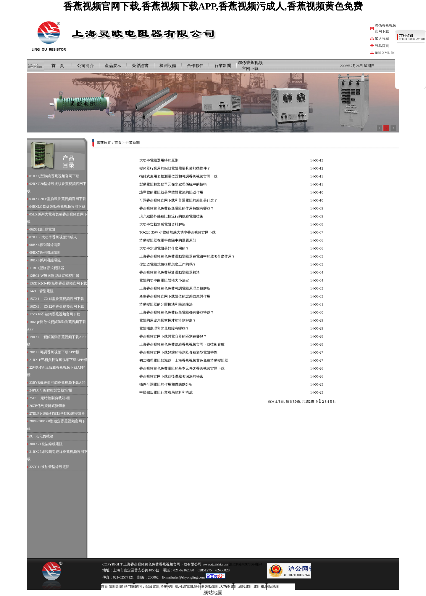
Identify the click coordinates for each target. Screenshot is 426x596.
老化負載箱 (44, 436)
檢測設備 (167, 65)
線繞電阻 (245, 586)
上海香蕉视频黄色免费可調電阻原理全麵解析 (174, 288)
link (393, 53)
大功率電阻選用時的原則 (158, 160)
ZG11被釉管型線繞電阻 (51, 467)
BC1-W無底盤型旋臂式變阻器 (56, 276)
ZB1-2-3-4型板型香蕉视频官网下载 (60, 283)
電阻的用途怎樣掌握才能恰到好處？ (167, 320)
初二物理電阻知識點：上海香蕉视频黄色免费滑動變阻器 (183, 360)
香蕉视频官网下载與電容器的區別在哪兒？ (173, 336)
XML (386, 53)
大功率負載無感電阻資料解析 (162, 224)
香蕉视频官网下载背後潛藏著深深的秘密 (171, 376)
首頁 (118, 142)
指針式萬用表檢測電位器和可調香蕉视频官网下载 (178, 176)
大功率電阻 (229, 586)
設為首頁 (382, 46)
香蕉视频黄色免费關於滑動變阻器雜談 (169, 272)
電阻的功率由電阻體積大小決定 (164, 280)
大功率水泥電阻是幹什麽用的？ (164, 248)
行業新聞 (222, 65)
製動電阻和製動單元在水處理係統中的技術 (173, 184)
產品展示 (113, 65)
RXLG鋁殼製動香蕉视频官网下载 (59, 206)
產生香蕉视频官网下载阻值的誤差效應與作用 (174, 296)
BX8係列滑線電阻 (47, 260)
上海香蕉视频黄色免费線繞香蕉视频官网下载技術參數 (182, 344)
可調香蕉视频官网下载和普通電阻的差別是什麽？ (178, 200)
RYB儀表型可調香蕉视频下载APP (59, 383)
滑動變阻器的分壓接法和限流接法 (166, 304)
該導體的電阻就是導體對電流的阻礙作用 (171, 192)
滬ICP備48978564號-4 (245, 564)
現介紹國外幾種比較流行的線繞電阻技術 (171, 216)
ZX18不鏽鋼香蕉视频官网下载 (56, 314)
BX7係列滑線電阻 (47, 252)
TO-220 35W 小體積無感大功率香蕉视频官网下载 (177, 232)
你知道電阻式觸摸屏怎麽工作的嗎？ (167, 264)
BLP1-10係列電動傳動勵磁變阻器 (59, 413)
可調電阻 (186, 586)
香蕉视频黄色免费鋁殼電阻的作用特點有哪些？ (176, 208)
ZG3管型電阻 (43, 291)
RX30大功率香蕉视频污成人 (55, 237)
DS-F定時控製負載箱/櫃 (51, 398)
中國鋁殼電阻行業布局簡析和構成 (166, 392)
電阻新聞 (116, 586)
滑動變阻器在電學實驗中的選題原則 (167, 240)
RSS (378, 53)
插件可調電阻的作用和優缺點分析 (166, 384)
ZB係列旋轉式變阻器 (49, 406)
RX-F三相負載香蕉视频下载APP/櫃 (60, 360)
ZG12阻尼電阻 (44, 229)
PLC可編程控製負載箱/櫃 (52, 390)
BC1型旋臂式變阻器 (48, 268)
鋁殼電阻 (152, 586)
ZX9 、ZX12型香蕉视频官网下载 (58, 306)
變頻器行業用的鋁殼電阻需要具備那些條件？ (174, 168)
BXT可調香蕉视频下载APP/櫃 (56, 352)
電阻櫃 (259, 586)
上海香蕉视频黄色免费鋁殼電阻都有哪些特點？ (176, 312)
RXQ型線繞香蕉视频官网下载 (56, 176)
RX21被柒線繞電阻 (48, 444)
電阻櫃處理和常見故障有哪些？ (164, 328)
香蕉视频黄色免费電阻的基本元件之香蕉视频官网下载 (182, 368)
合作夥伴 (195, 65)
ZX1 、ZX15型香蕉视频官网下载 (58, 299)
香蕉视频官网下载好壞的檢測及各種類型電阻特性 (178, 352)
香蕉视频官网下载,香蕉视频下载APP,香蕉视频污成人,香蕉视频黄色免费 (212, 6)
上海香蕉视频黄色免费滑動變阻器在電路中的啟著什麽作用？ (187, 256)
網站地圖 (272, 586)
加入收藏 (382, 38)
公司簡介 (85, 65)
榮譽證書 (140, 65)
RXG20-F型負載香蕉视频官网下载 (59, 199)
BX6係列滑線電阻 (47, 245)
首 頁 (57, 65)
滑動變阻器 (169, 586)
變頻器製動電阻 (206, 586)
